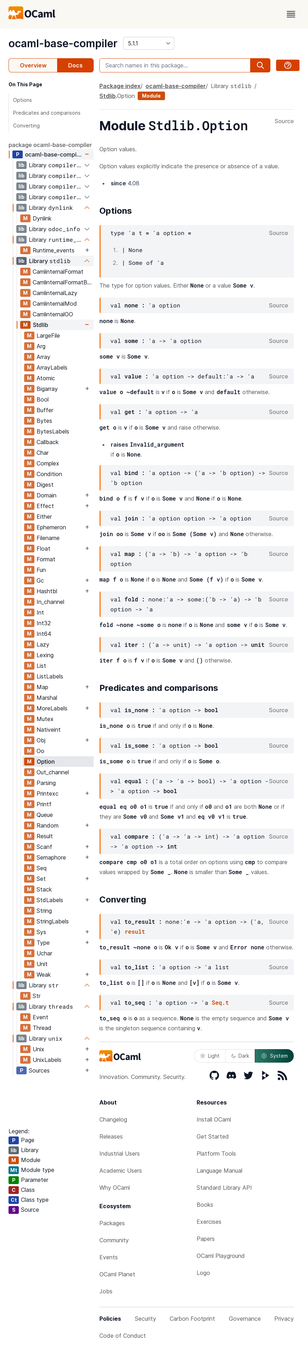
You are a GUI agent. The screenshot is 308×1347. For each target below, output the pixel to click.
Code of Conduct (122, 1335)
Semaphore (51, 857)
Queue (45, 814)
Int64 (44, 633)
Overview (33, 65)
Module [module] (151, 96)
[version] (148, 43)
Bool (43, 399)
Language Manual (219, 1170)
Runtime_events (54, 250)
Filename (48, 537)
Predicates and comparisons (47, 113)
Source (284, 121)
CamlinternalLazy (55, 292)
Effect (45, 505)
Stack (44, 889)
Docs (75, 65)
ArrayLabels (52, 367)
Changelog (113, 1119)
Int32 (44, 623)
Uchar (44, 953)
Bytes (44, 420)
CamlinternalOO (53, 314)
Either (44, 516)
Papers (206, 1238)
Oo (40, 750)
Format (46, 559)
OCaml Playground (221, 1255)
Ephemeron (51, 527)
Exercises (209, 1221)
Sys (41, 932)
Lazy (43, 644)
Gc (40, 580)
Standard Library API (224, 1187)
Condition (49, 474)
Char (43, 452)
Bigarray (47, 388)
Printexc (48, 793)
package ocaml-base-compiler (50, 144)
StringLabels (53, 921)
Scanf (44, 846)
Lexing (45, 655)
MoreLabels (52, 708)
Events (108, 1257)
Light (210, 1056)
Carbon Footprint (192, 1318)
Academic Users (120, 1170)
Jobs (105, 1291)
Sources (39, 1070)
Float (43, 548)
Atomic (46, 378)
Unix (38, 1049)
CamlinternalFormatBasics (63, 282)
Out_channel (53, 772)
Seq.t (220, 1002)
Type (43, 942)
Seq (41, 868)
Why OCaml (114, 1187)
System (274, 1056)
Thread (42, 1027)
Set (41, 878)
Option (46, 761)
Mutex (45, 718)
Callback (48, 442)
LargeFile (48, 335)
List (41, 665)
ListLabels (50, 676)
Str (36, 995)
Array (43, 356)
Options (22, 100)
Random (48, 825)
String (44, 910)
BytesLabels (53, 431)
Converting (26, 125)
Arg (41, 346)
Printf (44, 804)
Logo (203, 1272)
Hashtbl (47, 591)
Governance (245, 1318)
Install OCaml (214, 1119)
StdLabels (50, 900)
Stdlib (40, 324)
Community (114, 1240)
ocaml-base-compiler (63, 43)
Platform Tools (216, 1153)
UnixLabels (47, 1059)
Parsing (46, 782)
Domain (46, 495)
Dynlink (42, 218)
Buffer (45, 410)
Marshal (47, 697)
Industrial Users (119, 1153)
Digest (45, 484)
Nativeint (49, 729)
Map (42, 687)
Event (40, 1017)
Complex (48, 463)
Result (45, 836)
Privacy (284, 1318)
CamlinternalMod (55, 303)
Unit (42, 963)
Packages (112, 1223)
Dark (240, 1056)
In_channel (50, 601)
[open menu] (291, 14)
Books (205, 1204)
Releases (111, 1136)
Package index (120, 85)
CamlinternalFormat (58, 271)
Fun (41, 569)
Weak (44, 974)
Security (145, 1318)
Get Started (213, 1136)
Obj (41, 740)
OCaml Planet (117, 1274)
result (135, 931)
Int (40, 612)
